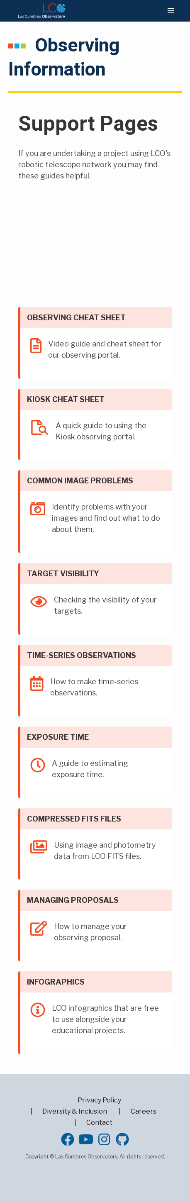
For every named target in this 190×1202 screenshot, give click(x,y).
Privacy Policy (99, 1100)
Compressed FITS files (74, 818)
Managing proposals (73, 900)
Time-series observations (81, 655)
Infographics (56, 982)
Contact (99, 1122)
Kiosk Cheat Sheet (66, 399)
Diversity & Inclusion (74, 1111)
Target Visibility (63, 573)
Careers (143, 1111)
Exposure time (58, 737)
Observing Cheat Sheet (76, 317)
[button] (171, 11)
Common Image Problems (80, 480)
